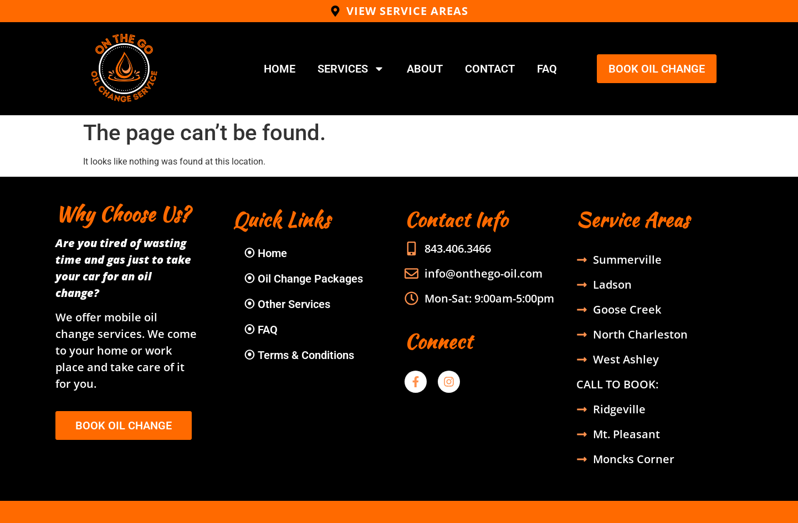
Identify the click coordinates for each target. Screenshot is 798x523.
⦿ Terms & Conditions (299, 355)
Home (279, 68)
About (425, 68)
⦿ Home (265, 253)
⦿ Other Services (287, 304)
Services (351, 69)
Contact (490, 68)
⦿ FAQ (261, 329)
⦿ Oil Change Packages (303, 278)
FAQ (547, 68)
